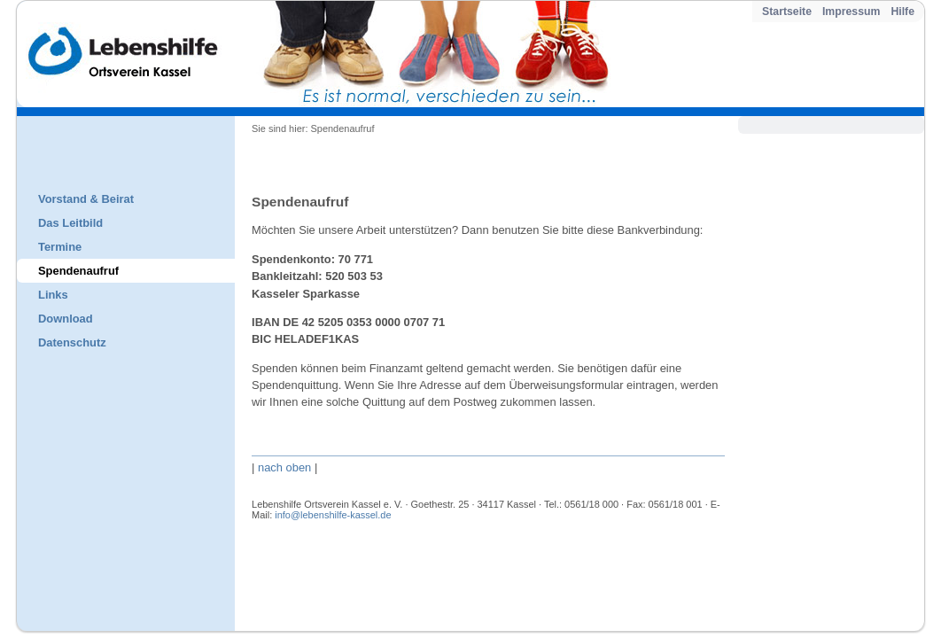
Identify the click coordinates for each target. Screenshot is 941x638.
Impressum (851, 11)
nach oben (284, 467)
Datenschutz (72, 342)
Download (65, 318)
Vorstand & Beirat (86, 199)
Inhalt (293, 575)
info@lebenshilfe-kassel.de (333, 515)
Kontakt (296, 561)
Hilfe (902, 11)
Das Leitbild (70, 223)
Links (53, 294)
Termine (60, 246)
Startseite (787, 11)
